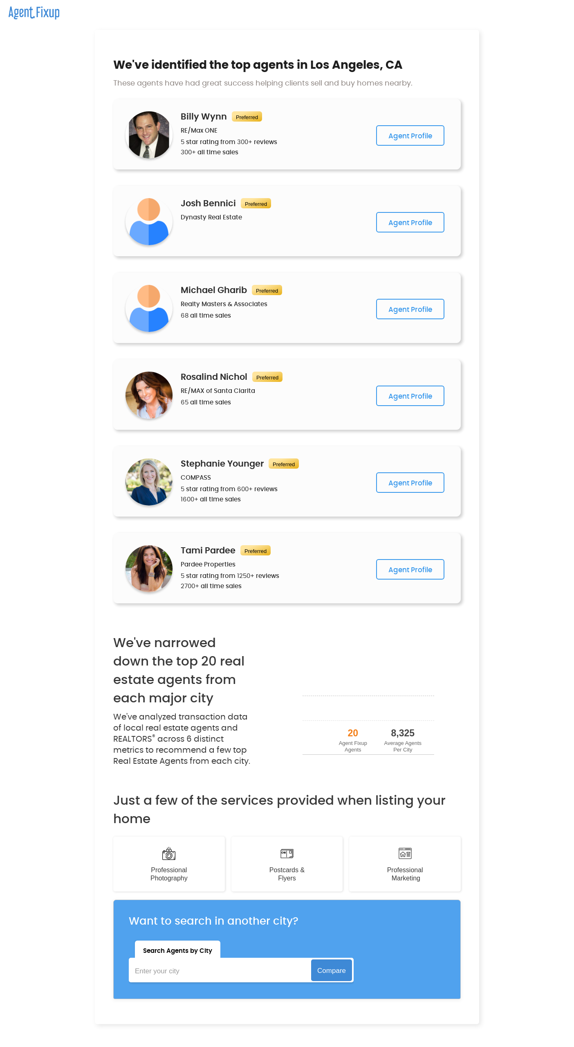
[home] (29, 10)
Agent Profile (410, 136)
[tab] (177, 949)
